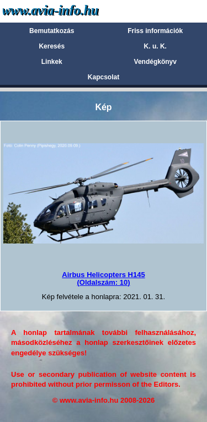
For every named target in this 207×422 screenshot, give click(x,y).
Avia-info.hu (70, 10)
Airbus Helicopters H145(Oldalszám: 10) (103, 278)
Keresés (52, 46)
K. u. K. (155, 46)
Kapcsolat (103, 77)
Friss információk (155, 31)
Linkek (51, 62)
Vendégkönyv (155, 62)
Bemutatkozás (51, 31)
